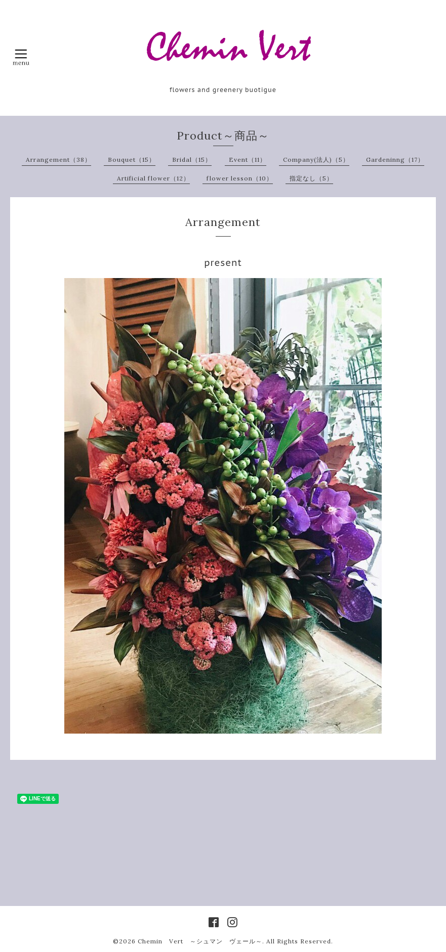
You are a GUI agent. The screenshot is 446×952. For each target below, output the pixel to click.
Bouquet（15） (131, 159)
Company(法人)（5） (316, 159)
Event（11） (247, 159)
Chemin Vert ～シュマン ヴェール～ (200, 941)
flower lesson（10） (240, 178)
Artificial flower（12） (153, 178)
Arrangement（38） (58, 159)
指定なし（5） (311, 178)
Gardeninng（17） (395, 159)
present (223, 262)
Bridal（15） (192, 159)
